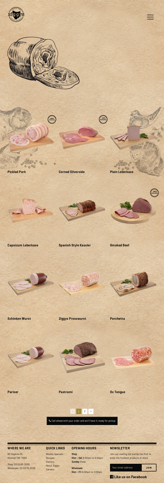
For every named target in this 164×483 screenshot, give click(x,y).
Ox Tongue (117, 392)
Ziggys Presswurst (72, 319)
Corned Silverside (72, 172)
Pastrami (66, 392)
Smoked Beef (119, 245)
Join (149, 467)
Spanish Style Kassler (75, 245)
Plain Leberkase (121, 172)
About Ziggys (52, 465)
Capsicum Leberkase (23, 245)
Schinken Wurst (19, 319)
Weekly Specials (54, 454)
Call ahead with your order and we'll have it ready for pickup (82, 420)
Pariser (13, 392)
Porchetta (117, 319)
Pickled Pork (17, 172)
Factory (50, 461)
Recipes (50, 457)
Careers (50, 469)
